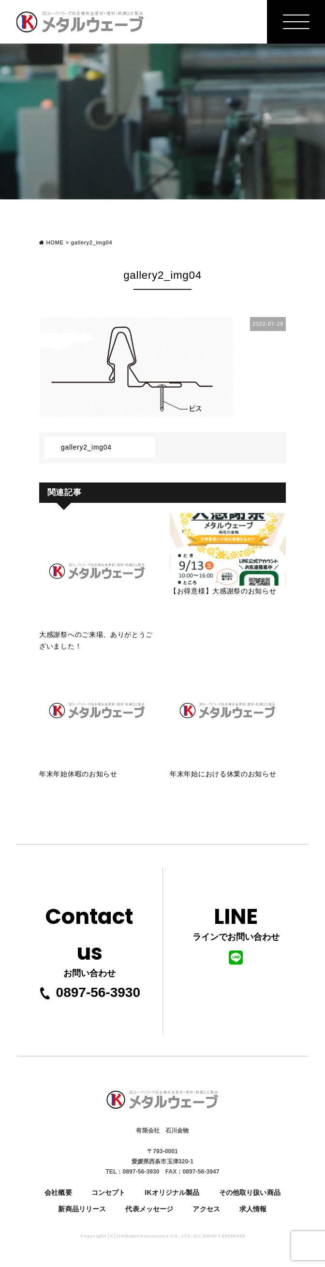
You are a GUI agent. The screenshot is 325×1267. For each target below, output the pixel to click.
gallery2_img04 (86, 447)
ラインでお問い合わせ (236, 932)
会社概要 (58, 1192)
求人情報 (253, 1209)
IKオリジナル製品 (172, 1192)
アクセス (206, 1209)
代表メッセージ (149, 1209)
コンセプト (108, 1192)
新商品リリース (82, 1209)
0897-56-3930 (89, 992)
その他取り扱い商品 (250, 1192)
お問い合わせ (89, 939)
